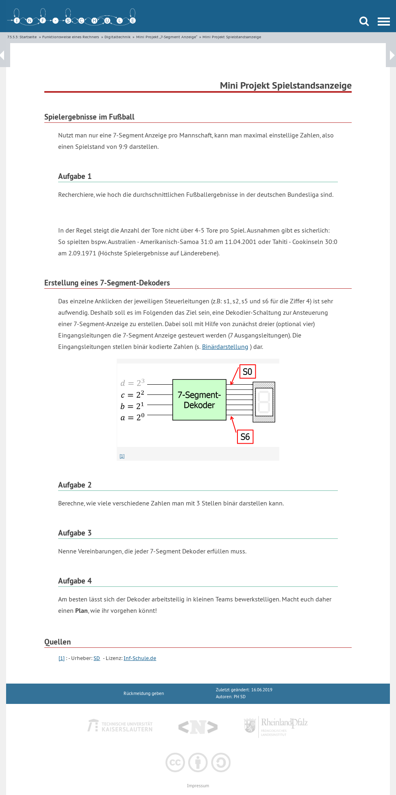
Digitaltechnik (117, 37)
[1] (122, 456)
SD (97, 658)
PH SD (240, 696)
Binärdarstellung (225, 346)
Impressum (198, 785)
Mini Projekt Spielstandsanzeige (231, 37)
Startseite (28, 37)
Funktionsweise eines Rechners (70, 37)
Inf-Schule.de (140, 658)
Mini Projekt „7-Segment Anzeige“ (166, 37)
